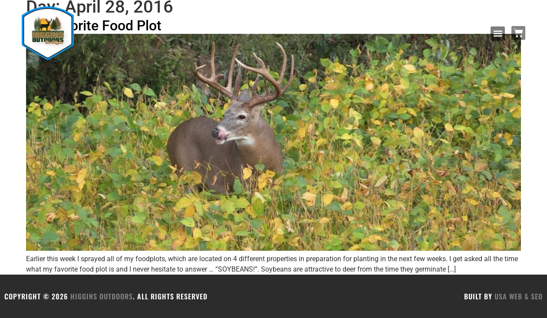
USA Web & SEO (518, 296)
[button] (498, 33)
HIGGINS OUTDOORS (101, 296)
